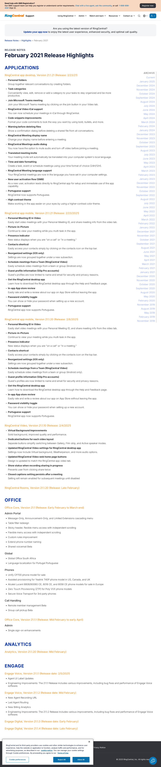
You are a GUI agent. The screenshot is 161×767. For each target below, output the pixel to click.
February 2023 (146, 174)
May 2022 (149, 211)
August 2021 (148, 247)
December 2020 (146, 276)
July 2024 (149, 105)
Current (150, 77)
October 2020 (147, 284)
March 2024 (148, 122)
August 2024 (147, 101)
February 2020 (146, 300)
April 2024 (149, 118)
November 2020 (146, 280)
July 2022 (149, 203)
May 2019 (149, 312)
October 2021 (147, 239)
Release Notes (12, 40)
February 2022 (146, 223)
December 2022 (146, 183)
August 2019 (148, 308)
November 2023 (146, 138)
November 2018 (146, 320)
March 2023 (148, 170)
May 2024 (149, 114)
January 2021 (147, 272)
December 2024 (146, 85)
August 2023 (148, 150)
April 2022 (149, 215)
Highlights (26, 40)
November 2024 (145, 89)
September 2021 (145, 243)
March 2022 (148, 219)
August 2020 (148, 292)
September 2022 (145, 195)
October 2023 (147, 142)
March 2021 (148, 264)
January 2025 (147, 81)
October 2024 (147, 93)
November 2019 (146, 304)
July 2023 (149, 154)
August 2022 (148, 199)
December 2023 (146, 134)
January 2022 (147, 227)
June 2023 (149, 158)
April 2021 (149, 260)
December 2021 (146, 231)
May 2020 (149, 296)
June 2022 (149, 207)
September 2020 (145, 288)
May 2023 (149, 162)
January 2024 (147, 130)
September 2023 (145, 146)
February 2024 (146, 126)
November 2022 (146, 187)
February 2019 (147, 316)
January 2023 (147, 179)
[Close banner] (89, 747)
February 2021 (147, 268)
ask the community (103, 5)
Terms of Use (62, 758)
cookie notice (46, 755)
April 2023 (149, 166)
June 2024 (149, 110)
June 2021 (149, 251)
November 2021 (146, 235)
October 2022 (147, 191)
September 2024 (145, 97)
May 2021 (149, 256)
